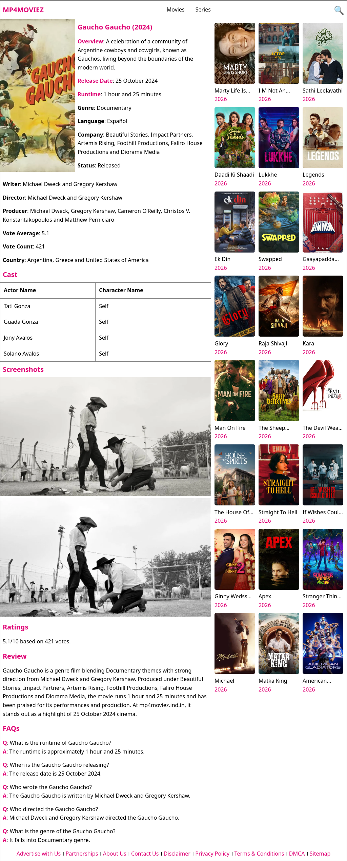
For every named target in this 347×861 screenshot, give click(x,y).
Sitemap (320, 853)
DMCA (297, 853)
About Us (114, 853)
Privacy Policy (212, 853)
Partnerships (82, 853)
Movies (176, 9)
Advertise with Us (39, 853)
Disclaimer (177, 853)
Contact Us (145, 853)
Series (203, 9)
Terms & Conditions (259, 853)
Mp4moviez (23, 9)
